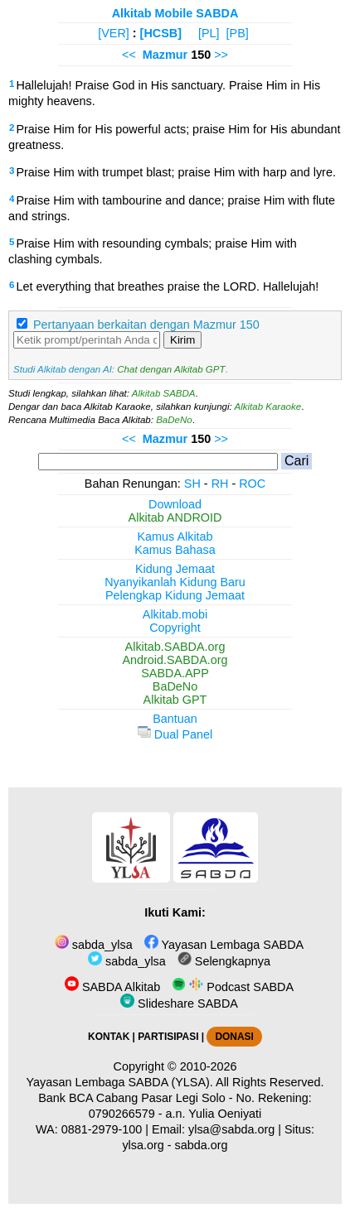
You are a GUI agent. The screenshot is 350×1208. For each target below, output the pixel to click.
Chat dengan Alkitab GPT (171, 369)
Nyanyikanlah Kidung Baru (175, 582)
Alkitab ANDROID (175, 517)
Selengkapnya (223, 961)
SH (192, 483)
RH (220, 483)
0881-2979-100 (102, 1129)
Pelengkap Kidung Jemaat (175, 595)
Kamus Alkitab (174, 536)
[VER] (113, 33)
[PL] (209, 33)
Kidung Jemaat (175, 568)
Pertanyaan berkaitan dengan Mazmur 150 (146, 324)
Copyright (175, 627)
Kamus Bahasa (175, 549)
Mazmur (165, 54)
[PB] (237, 33)
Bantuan (175, 718)
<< (129, 54)
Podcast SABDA (233, 987)
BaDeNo (174, 420)
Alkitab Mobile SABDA (175, 13)
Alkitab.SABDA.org (175, 646)
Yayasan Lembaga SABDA (224, 944)
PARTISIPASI (168, 1036)
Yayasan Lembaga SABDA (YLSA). (120, 1082)
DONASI (234, 1036)
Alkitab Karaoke (268, 406)
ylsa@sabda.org (231, 1129)
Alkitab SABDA (164, 393)
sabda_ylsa (94, 944)
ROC (252, 483)
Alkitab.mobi (175, 614)
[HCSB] (161, 33)
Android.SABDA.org (174, 660)
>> (221, 54)
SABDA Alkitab (112, 987)
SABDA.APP (175, 673)
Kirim (182, 340)
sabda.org (201, 1145)
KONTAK (108, 1036)
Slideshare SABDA (179, 1003)
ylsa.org (142, 1145)
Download (175, 504)
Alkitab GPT (175, 699)
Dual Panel (175, 734)
